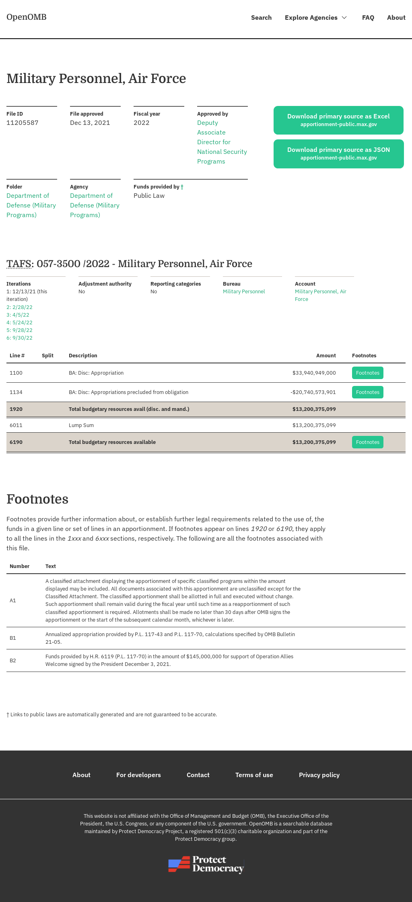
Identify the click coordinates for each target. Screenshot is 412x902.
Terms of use (254, 775)
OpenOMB (26, 17)
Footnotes (367, 372)
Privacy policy (319, 775)
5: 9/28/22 (19, 330)
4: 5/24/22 (19, 322)
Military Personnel (244, 291)
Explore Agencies (316, 18)
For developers (138, 775)
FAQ (368, 17)
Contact (198, 775)
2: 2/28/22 (19, 307)
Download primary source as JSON (338, 154)
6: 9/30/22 (19, 338)
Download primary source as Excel (338, 120)
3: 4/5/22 (17, 314)
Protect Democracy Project (150, 831)
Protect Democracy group (205, 839)
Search (261, 17)
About (396, 17)
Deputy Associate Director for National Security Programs (222, 142)
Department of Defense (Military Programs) (31, 205)
